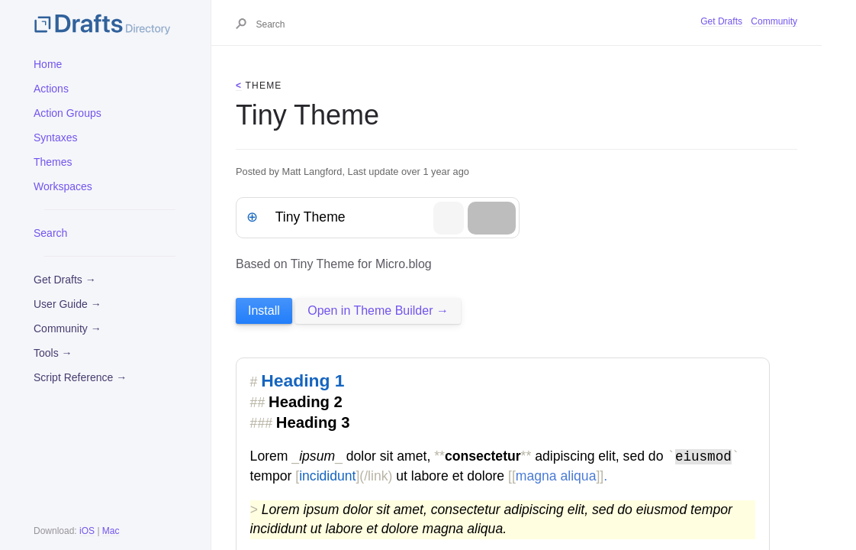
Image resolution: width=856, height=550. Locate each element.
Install (264, 310)
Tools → (53, 353)
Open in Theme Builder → (378, 310)
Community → (67, 328)
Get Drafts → (65, 279)
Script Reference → (80, 377)
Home (48, 64)
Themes (53, 162)
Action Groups (67, 113)
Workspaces (63, 186)
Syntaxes (56, 137)
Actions (51, 88)
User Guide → (67, 304)
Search (50, 233)
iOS (87, 531)
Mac (111, 531)
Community (774, 21)
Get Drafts (721, 21)
